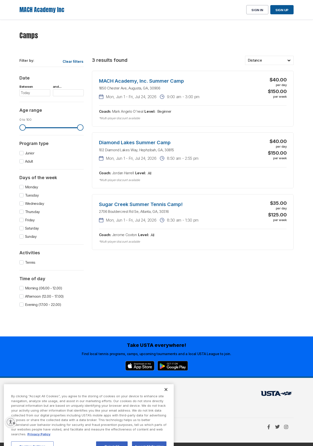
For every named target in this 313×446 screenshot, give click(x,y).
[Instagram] (286, 427)
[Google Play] (172, 366)
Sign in (257, 10)
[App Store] (140, 366)
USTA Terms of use (97, 395)
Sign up (281, 10)
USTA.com (150, 395)
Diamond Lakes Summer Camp (135, 142)
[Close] (166, 402)
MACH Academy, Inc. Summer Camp (141, 81)
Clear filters (73, 61)
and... (57, 86)
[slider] (22, 127)
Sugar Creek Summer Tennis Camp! (141, 204)
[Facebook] (268, 427)
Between (26, 86)
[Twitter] (277, 427)
